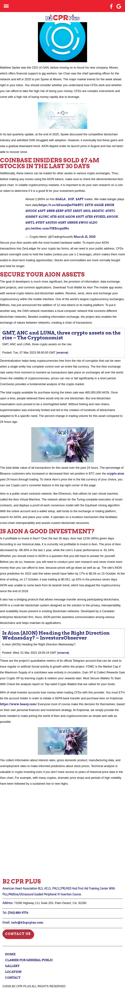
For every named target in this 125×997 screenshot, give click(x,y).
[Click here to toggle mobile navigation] (6, 6)
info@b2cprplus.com (27, 922)
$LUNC (44, 216)
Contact (13, 977)
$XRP (60, 211)
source (62, 352)
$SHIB (109, 205)
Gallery (12, 966)
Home (10, 954)
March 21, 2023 (85, 236)
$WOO (83, 222)
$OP (71, 199)
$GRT (62, 222)
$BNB (51, 211)
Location (13, 972)
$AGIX (99, 205)
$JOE (60, 216)
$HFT (80, 216)
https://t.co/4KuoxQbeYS (57, 205)
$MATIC (98, 211)
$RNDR (72, 222)
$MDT (77, 211)
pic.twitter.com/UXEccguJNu (47, 228)
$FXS (89, 216)
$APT (80, 199)
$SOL (87, 211)
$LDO (93, 222)
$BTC (80, 205)
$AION (70, 216)
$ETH (89, 205)
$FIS (53, 216)
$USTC (110, 211)
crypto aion (115, 473)
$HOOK (31, 211)
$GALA (60, 199)
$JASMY (31, 216)
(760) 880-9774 (18, 912)
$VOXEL (100, 216)
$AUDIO (51, 222)
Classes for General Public (29, 960)
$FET (68, 211)
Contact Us (18, 934)
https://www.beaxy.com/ (18, 704)
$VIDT (40, 222)
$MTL (30, 222)
